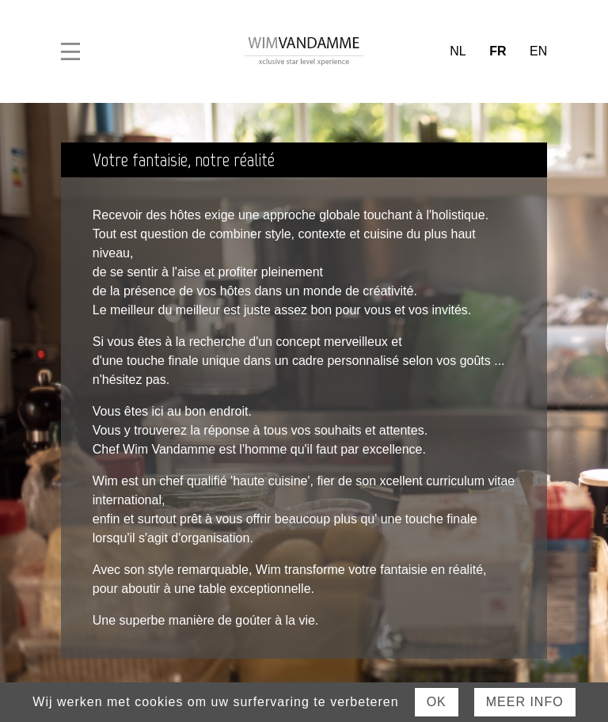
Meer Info (525, 702)
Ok (436, 702)
